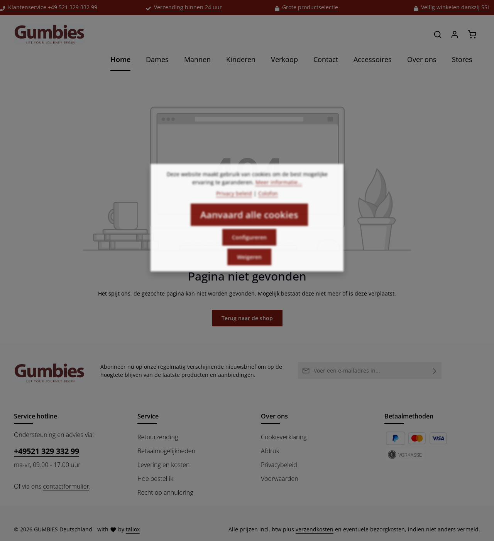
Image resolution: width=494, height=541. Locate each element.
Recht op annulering (165, 492)
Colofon (268, 203)
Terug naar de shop (247, 318)
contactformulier (66, 486)
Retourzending (157, 437)
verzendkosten (314, 529)
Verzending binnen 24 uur (184, 7)
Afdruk (270, 451)
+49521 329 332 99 (46, 451)
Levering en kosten (163, 464)
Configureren (249, 247)
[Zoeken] (437, 34)
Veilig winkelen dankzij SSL (452, 7)
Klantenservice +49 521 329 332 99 (48, 7)
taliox (133, 529)
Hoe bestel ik (155, 478)
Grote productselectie (306, 7)
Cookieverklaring (284, 437)
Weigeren (249, 266)
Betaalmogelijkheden (166, 451)
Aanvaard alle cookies (249, 224)
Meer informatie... (278, 192)
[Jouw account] (454, 34)
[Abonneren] (435, 370)
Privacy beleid (234, 203)
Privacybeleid (279, 464)
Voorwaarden (279, 478)
